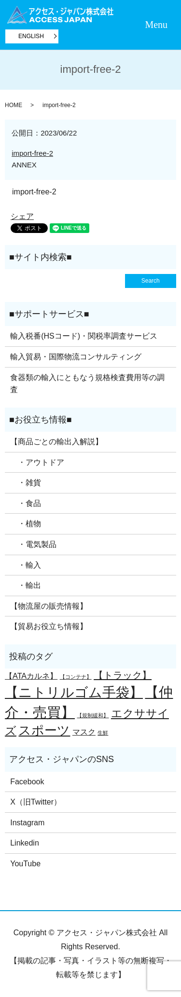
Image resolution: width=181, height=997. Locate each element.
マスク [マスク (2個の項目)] (84, 731)
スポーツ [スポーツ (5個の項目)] (44, 730)
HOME (13, 105)
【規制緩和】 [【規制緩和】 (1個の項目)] (93, 715)
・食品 (25, 503)
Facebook (27, 782)
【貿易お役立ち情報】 (48, 626)
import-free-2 (32, 153)
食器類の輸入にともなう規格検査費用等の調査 (87, 383)
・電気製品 (33, 544)
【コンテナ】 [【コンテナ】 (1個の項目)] (76, 677)
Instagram (27, 823)
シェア (22, 216)
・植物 (25, 523)
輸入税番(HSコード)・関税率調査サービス (83, 336)
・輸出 (25, 585)
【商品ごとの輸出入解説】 (56, 441)
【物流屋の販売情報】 (48, 606)
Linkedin (24, 843)
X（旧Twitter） (35, 802)
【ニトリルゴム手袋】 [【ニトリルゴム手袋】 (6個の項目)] (74, 692)
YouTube (25, 864)
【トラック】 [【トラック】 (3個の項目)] (123, 675)
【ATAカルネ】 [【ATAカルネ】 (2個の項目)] (31, 675)
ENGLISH (31, 36)
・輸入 (25, 565)
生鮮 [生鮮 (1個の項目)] (102, 733)
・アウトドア (37, 462)
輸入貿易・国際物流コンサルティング (75, 357)
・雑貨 (25, 482)
